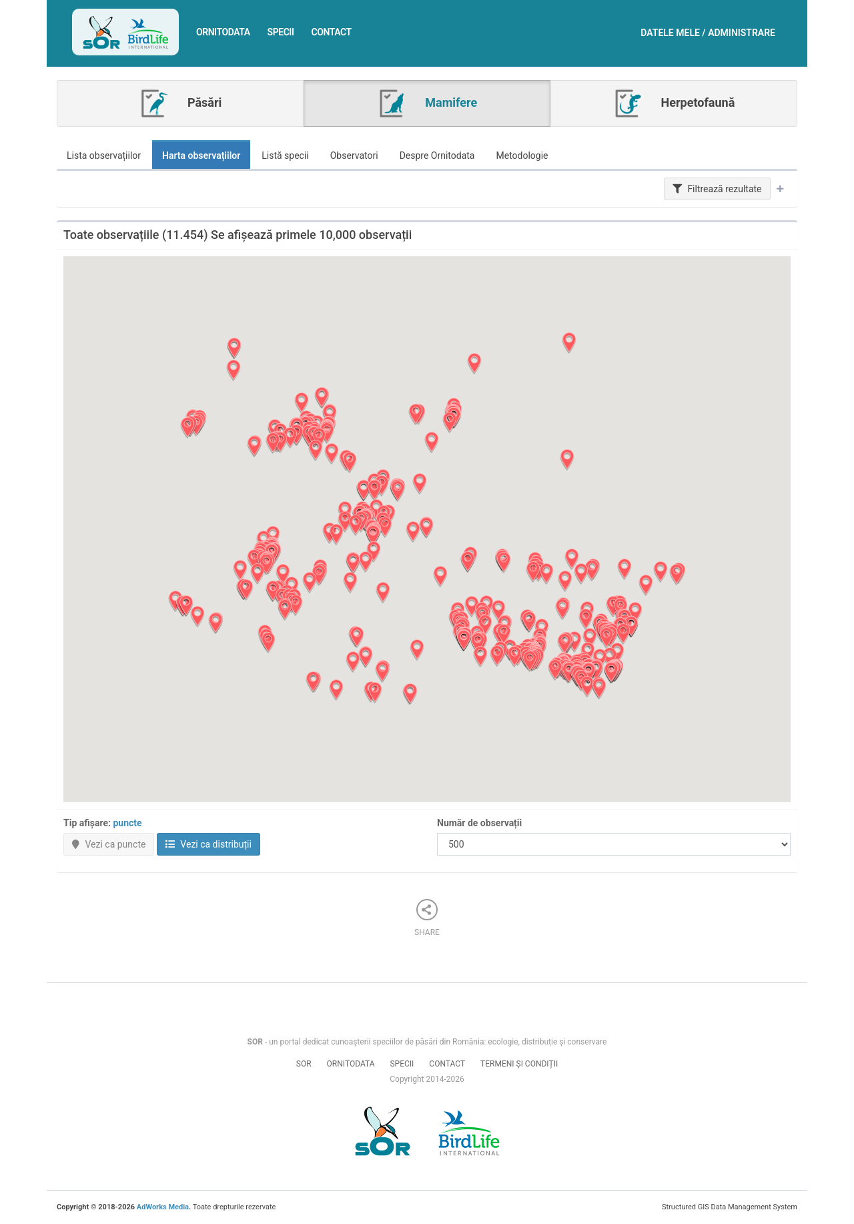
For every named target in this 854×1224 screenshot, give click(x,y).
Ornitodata (223, 32)
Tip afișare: (102, 823)
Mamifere (427, 103)
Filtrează (717, 189)
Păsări (180, 103)
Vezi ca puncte (108, 844)
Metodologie (522, 155)
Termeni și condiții (519, 1063)
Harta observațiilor (201, 155)
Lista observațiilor (104, 155)
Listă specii (285, 155)
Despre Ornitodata (437, 155)
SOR (304, 1063)
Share (427, 918)
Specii (281, 32)
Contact (332, 32)
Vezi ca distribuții (208, 844)
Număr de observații (479, 823)
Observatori (354, 155)
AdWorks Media (163, 1207)
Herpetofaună (673, 103)
